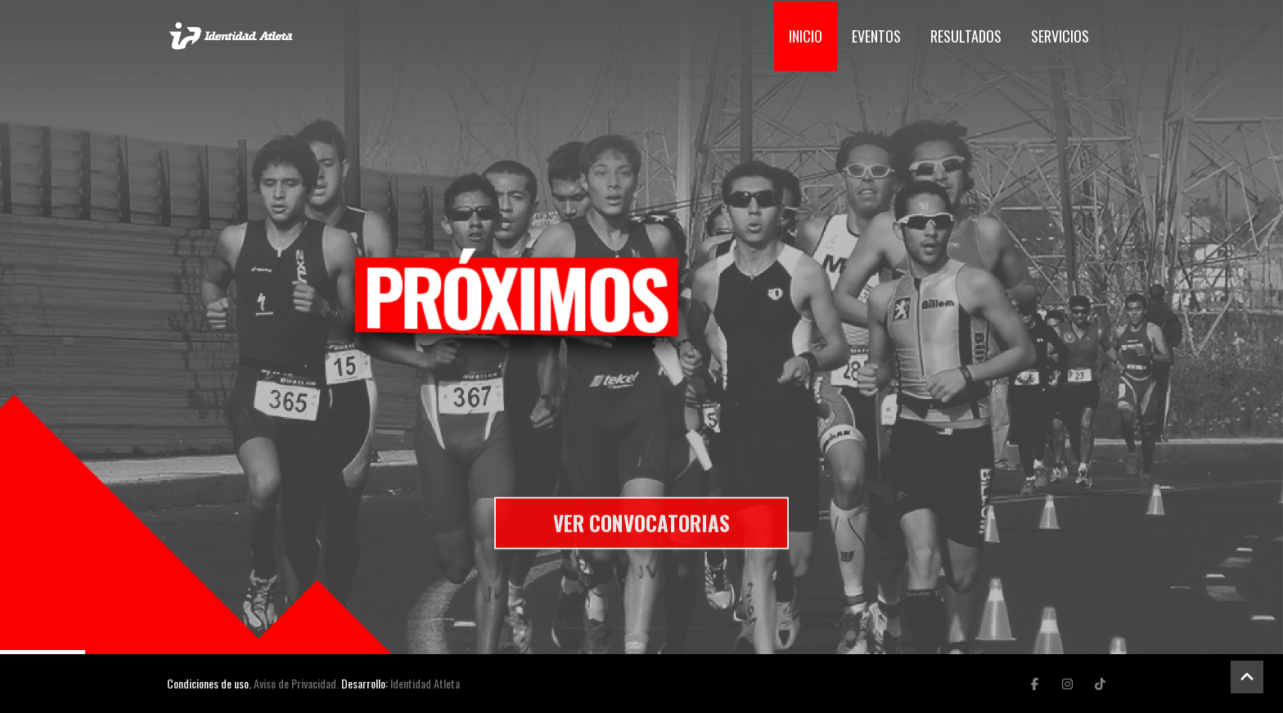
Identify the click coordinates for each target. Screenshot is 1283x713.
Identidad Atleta (425, 683)
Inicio (805, 36)
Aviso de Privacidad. (296, 683)
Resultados (966, 36)
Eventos (876, 36)
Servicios (1060, 36)
